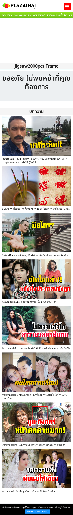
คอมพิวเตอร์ (39, 15)
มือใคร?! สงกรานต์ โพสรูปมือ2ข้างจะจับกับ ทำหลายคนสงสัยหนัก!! (35, 255)
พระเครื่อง (7, 15)
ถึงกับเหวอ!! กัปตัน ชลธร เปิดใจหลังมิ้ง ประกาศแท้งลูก (29, 302)
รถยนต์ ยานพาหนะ (22, 15)
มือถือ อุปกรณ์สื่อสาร (57, 15)
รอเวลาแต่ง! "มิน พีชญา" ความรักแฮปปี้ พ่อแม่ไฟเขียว (29, 491)
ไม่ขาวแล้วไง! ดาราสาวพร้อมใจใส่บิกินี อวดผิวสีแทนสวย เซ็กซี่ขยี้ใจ (36, 348)
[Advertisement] (36, 41)
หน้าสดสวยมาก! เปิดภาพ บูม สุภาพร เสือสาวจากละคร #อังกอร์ (33, 445)
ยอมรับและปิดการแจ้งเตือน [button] (37, 511)
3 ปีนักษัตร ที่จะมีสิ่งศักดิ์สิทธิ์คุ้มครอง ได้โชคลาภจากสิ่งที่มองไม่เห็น (36, 209)
